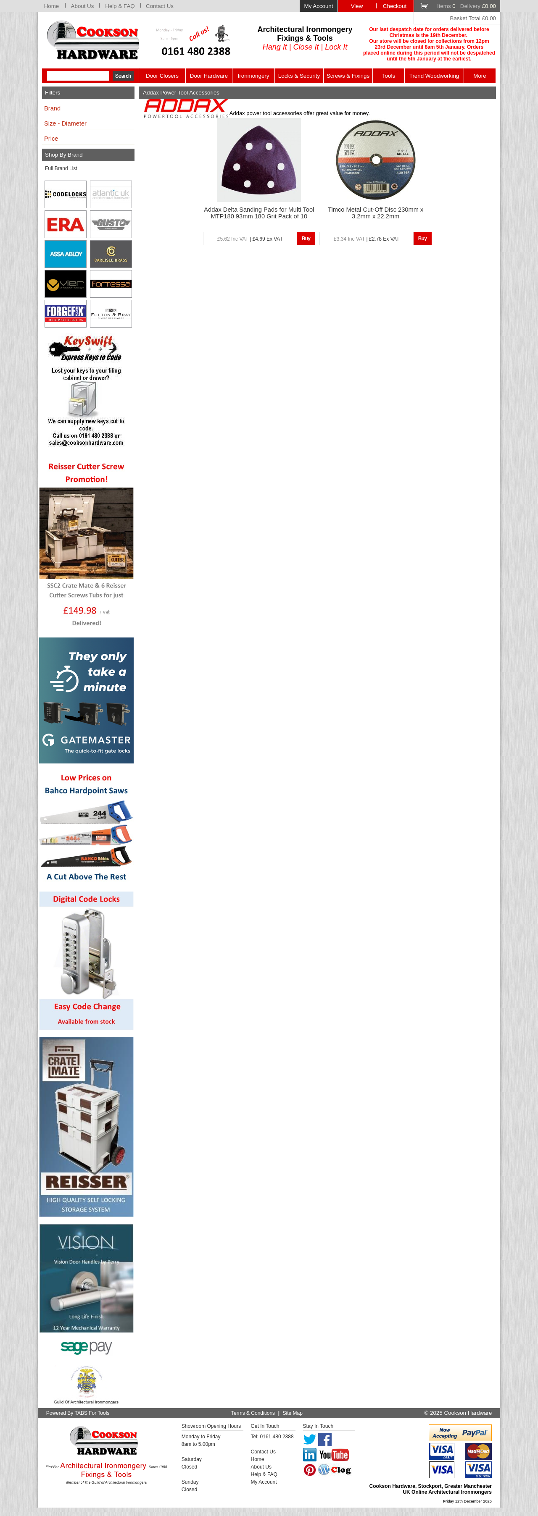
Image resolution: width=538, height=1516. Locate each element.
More (479, 76)
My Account (318, 6)
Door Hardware (209, 76)
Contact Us (160, 6)
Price (51, 138)
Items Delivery (466, 6)
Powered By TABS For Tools (78, 1413)
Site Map (293, 1413)
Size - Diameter (65, 123)
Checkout (394, 6)
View (357, 6)
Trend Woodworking (434, 76)
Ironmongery (253, 76)
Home (51, 6)
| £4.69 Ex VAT (250, 239)
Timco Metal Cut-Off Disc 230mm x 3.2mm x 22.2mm (375, 213)
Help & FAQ (119, 6)
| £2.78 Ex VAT (366, 239)
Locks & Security (299, 76)
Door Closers (162, 76)
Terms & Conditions (253, 1413)
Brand (52, 108)
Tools (388, 76)
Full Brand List (61, 168)
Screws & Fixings (348, 76)
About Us (82, 6)
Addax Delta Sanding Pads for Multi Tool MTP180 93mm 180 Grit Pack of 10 (259, 213)
